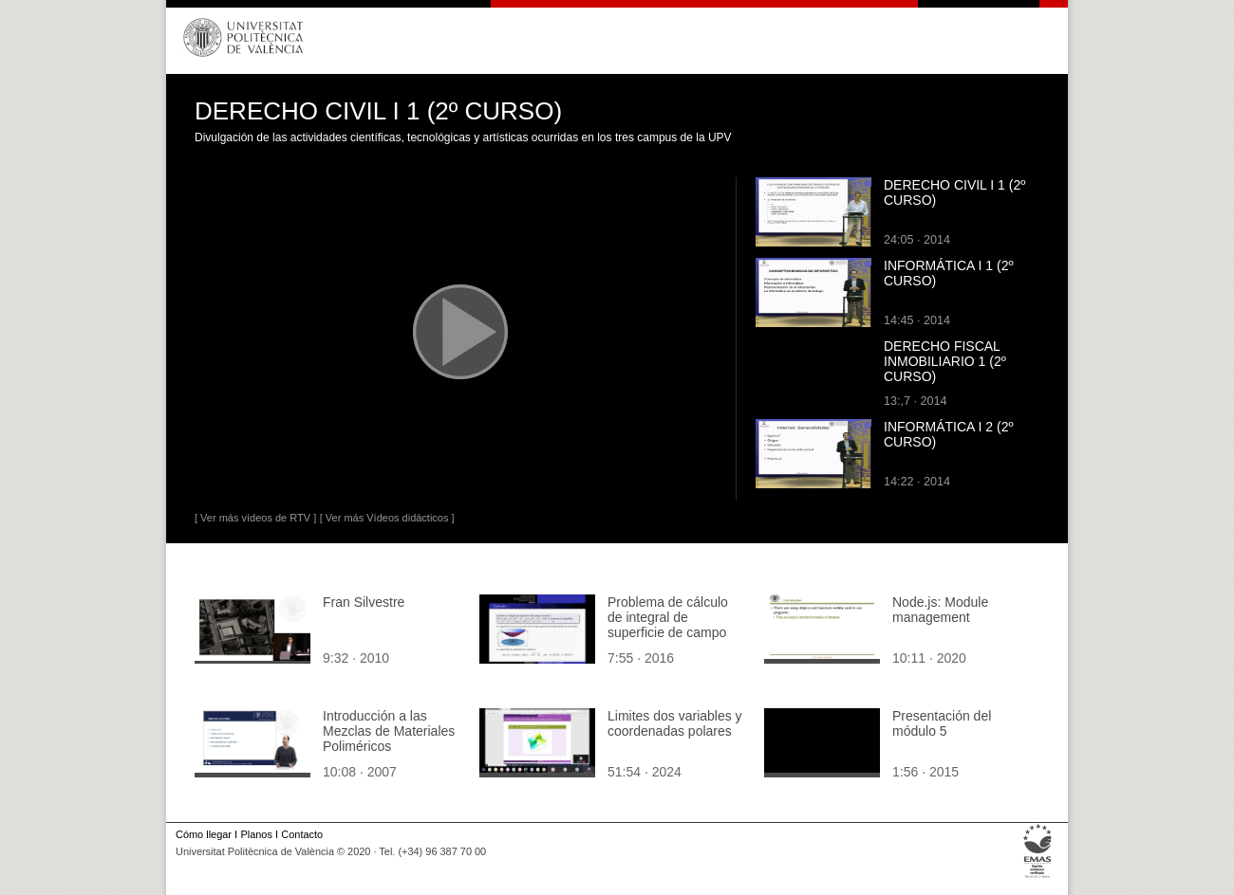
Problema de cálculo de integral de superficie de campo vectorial (668, 624)
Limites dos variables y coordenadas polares (675, 723)
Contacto (302, 834)
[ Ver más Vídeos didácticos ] (387, 517)
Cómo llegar (204, 834)
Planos (255, 834)
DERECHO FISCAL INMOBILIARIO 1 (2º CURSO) (945, 361)
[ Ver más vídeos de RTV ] (255, 517)
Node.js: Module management (940, 609)
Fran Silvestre (363, 602)
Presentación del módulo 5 (941, 723)
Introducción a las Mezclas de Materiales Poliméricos (389, 731)
